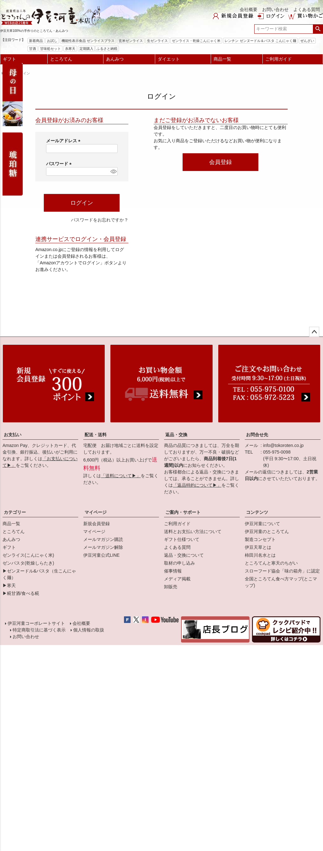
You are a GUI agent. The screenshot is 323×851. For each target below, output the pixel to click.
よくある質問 (306, 9)
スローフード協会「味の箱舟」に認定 (282, 570)
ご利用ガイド (278, 59)
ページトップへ (314, 332)
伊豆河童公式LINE (101, 555)
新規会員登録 (96, 523)
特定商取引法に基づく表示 (38, 631)
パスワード (60, 163)
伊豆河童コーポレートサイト (37, 623)
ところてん (61, 59)
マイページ (96, 512)
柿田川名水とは (260, 555)
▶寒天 (9, 585)
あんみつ (115, 59)
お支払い (12, 434)
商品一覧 (222, 59)
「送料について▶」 (121, 475)
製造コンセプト (260, 539)
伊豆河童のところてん (267, 531)
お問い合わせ (275, 9)
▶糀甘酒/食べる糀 (21, 593)
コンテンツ (257, 512)
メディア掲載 (177, 578)
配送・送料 (96, 434)
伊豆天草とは (258, 547)
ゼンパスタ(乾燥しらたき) (28, 563)
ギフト (9, 59)
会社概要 (248, 9)
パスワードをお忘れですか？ (99, 219)
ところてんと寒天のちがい (271, 563)
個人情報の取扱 (88, 631)
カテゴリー (15, 512)
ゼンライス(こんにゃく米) (28, 555)
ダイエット (169, 59)
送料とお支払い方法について (192, 531)
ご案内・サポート (183, 512)
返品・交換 (176, 434)
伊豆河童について (262, 523)
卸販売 (170, 586)
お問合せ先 (257, 434)
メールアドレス (64, 140)
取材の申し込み (179, 563)
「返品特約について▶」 (197, 485)
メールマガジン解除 (103, 547)
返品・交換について (184, 555)
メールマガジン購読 (103, 539)
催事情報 (173, 570)
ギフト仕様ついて (181, 539)
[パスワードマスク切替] (113, 171)
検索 (318, 29)
